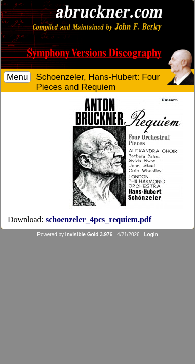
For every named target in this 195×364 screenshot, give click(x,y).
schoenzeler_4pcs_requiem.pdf (98, 219)
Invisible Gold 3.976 (89, 234)
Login (151, 234)
